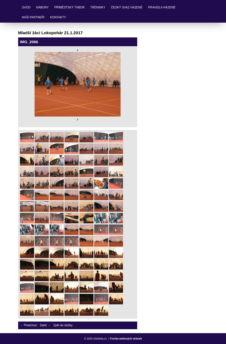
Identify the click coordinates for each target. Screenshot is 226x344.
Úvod (26, 7)
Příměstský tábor (69, 7)
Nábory (42, 7)
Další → (45, 325)
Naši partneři (33, 17)
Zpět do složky (63, 325)
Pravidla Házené (161, 7)
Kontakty (58, 17)
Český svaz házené (127, 7)
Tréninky (97, 7)
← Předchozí (28, 325)
